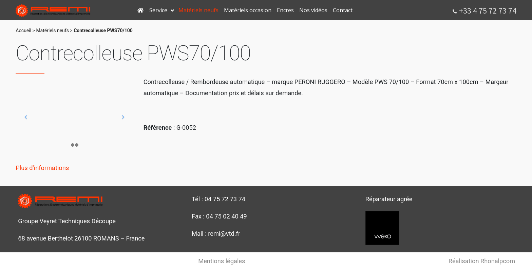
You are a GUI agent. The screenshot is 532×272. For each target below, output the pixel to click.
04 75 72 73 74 (225, 199)
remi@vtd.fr (224, 233)
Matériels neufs (52, 30)
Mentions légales (221, 261)
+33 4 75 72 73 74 (487, 10)
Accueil (23, 30)
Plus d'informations (42, 167)
